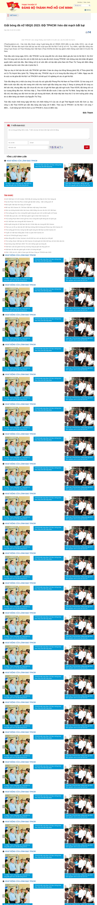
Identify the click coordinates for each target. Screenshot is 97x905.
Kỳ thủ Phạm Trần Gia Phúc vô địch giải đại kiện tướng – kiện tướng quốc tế (29, 200)
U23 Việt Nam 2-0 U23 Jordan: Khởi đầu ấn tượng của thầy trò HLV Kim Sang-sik (31, 198)
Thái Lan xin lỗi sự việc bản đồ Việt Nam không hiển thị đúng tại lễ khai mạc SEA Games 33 (34, 226)
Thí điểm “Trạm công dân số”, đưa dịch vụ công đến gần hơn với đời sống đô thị (18, 183)
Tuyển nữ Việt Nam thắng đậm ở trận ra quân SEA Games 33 (25, 231)
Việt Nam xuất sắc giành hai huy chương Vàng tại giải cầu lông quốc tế (27, 245)
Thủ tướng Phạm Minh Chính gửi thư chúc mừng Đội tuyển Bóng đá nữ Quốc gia (31, 217)
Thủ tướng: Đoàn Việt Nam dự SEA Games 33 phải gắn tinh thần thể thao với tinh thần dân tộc (35, 240)
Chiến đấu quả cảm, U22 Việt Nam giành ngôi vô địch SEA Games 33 (27, 214)
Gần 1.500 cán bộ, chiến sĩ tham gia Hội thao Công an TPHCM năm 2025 (28, 251)
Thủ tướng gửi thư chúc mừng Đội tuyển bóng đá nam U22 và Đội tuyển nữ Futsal (31, 212)
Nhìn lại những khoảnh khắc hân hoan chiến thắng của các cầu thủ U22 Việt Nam (31, 209)
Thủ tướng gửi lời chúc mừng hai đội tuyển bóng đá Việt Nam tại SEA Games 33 (31, 228)
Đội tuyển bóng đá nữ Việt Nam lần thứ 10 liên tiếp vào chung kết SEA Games (30, 223)
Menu (84, 10)
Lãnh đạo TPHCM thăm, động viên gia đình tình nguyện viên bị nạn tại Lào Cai (77, 183)
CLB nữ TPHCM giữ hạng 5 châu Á (17, 234)
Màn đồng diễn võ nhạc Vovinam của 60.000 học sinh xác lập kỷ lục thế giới (29, 237)
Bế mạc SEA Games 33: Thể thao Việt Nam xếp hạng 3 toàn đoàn (26, 206)
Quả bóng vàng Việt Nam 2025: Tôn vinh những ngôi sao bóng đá (26, 242)
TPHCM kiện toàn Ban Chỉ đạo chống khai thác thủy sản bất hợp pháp (48, 164)
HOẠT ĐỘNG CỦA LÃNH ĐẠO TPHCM (22, 159)
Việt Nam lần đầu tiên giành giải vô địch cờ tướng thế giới (23, 248)
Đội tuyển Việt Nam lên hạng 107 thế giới (18, 203)
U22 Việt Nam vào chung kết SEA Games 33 (19, 220)
